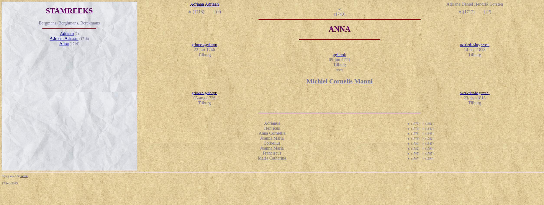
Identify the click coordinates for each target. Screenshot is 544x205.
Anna (64, 43)
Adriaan (67, 33)
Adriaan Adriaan (64, 38)
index (24, 176)
